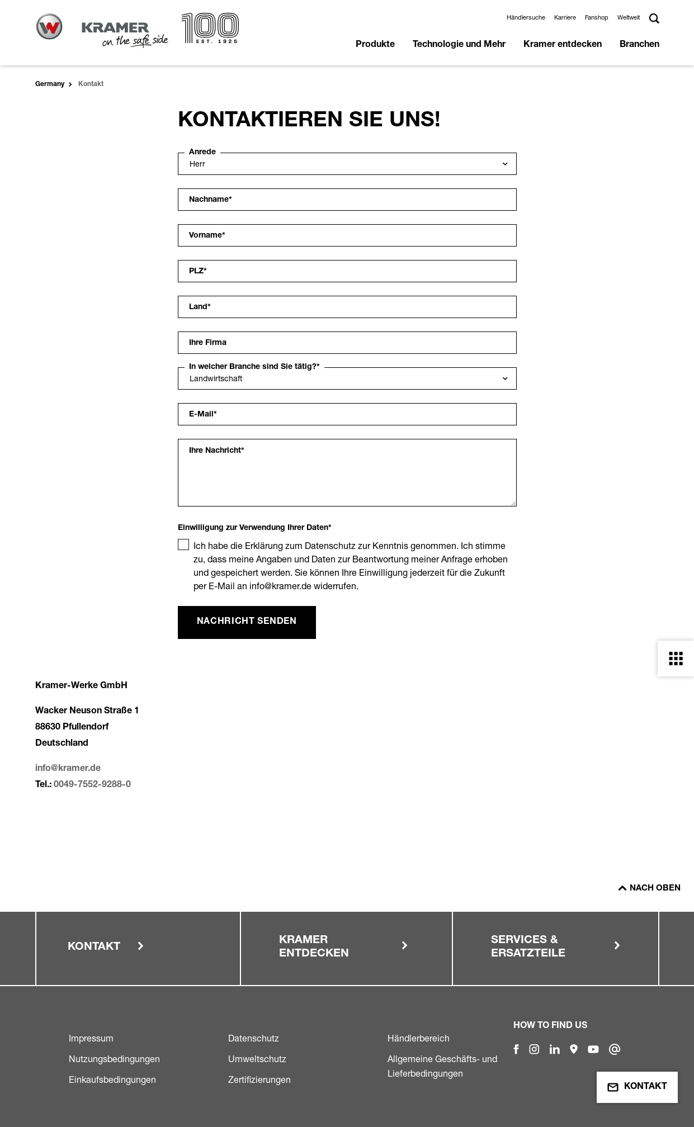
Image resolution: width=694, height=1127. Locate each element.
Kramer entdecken (562, 45)
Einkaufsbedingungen (112, 1079)
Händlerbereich (419, 1038)
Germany (49, 84)
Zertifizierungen (259, 1079)
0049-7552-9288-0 (92, 785)
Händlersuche (526, 17)
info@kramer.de (68, 769)
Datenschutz (253, 1038)
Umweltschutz (257, 1058)
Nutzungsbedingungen (114, 1058)
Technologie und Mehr (459, 45)
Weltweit (628, 17)
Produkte (375, 45)
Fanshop (596, 17)
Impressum (91, 1038)
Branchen (639, 45)
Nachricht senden (247, 622)
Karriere (565, 17)
